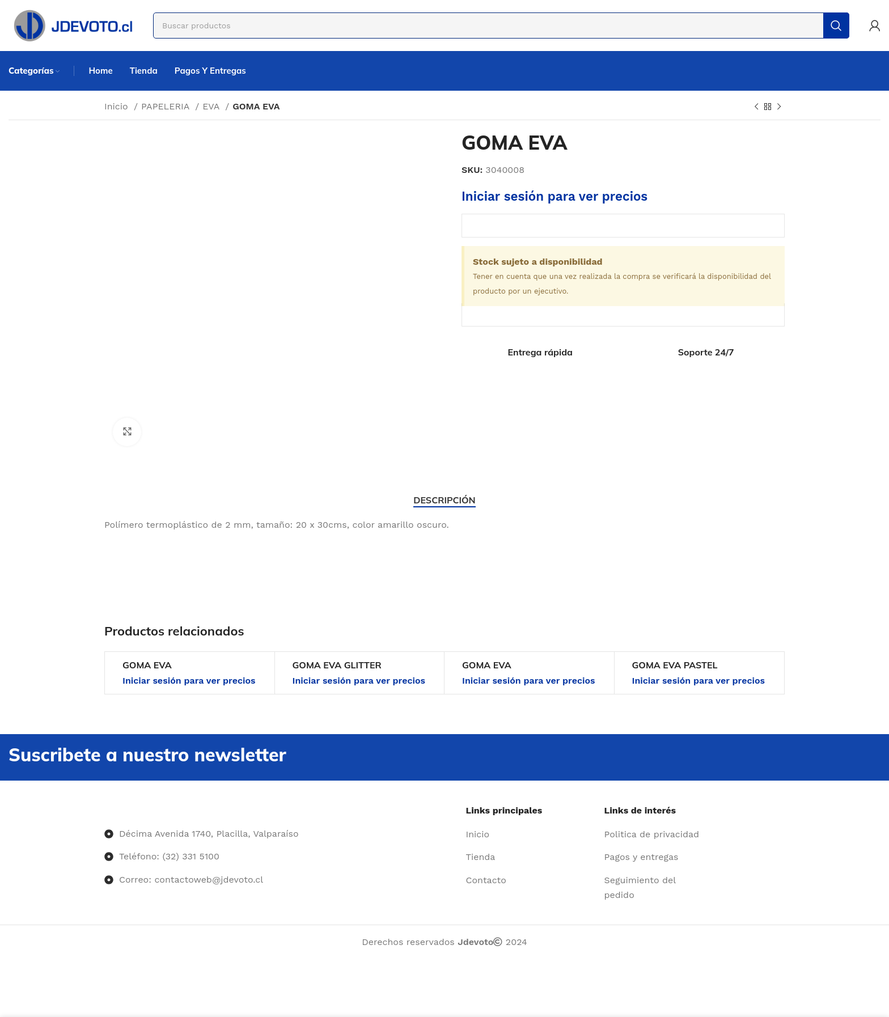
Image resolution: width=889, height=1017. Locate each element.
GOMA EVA (147, 665)
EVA (212, 106)
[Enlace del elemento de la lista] (531, 834)
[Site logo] (72, 24)
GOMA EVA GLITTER (337, 665)
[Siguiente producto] (779, 107)
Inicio (117, 106)
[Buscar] (501, 25)
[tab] (444, 500)
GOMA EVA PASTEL (675, 665)
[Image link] (104, 810)
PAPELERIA (166, 106)
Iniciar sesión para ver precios (554, 196)
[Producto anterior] (756, 107)
